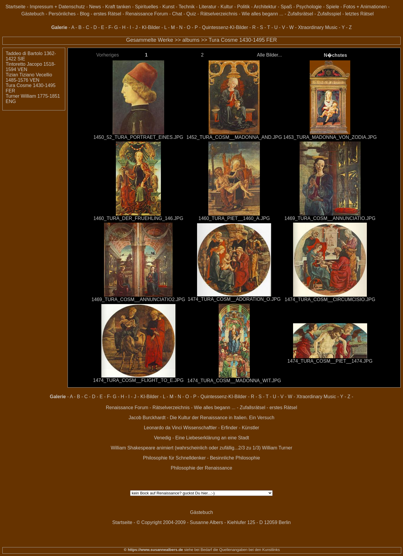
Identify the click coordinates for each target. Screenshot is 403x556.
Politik (243, 6)
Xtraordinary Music (317, 27)
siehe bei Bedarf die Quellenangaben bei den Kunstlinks (231, 549)
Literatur (207, 6)
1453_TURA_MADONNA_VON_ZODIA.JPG (330, 137)
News (95, 6)
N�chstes (335, 55)
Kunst (168, 6)
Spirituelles (146, 6)
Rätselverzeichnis (218, 13)
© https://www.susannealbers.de (153, 549)
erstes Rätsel (107, 13)
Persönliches (62, 13)
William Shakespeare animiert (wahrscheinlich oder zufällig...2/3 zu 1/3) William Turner (201, 447)
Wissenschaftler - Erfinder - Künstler (221, 427)
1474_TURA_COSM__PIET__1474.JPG (329, 361)
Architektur (265, 6)
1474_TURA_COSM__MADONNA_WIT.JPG (234, 380)
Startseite (15, 6)
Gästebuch (32, 13)
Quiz (191, 13)
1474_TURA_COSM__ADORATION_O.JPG (234, 299)
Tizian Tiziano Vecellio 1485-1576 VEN (29, 77)
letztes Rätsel (359, 13)
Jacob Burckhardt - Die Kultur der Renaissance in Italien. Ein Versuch (201, 417)
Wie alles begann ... (263, 13)
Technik (187, 6)
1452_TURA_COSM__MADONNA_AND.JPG (234, 137)
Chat (177, 13)
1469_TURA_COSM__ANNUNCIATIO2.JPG (138, 299)
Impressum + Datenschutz (57, 6)
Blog (84, 13)
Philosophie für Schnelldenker (174, 457)
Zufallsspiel (329, 13)
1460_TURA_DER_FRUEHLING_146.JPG (138, 218)
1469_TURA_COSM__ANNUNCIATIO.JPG (329, 218)
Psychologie (309, 6)
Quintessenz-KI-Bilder (225, 27)
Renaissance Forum (146, 13)
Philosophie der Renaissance (201, 467)
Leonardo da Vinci (163, 427)
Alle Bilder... (269, 54)
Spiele (332, 6)
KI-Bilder (151, 27)
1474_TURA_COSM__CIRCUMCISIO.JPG (330, 299)
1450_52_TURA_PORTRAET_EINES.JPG (138, 137)
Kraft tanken (118, 6)
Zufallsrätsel (300, 13)
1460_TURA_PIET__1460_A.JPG (234, 218)
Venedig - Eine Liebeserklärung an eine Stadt (201, 437)
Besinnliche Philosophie (235, 457)
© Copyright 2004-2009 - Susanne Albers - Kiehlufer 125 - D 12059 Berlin (214, 522)
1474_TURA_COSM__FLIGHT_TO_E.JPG (138, 380)
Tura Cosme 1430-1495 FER (243, 40)
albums (190, 40)
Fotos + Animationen (365, 6)
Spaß (286, 6)
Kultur (226, 6)
